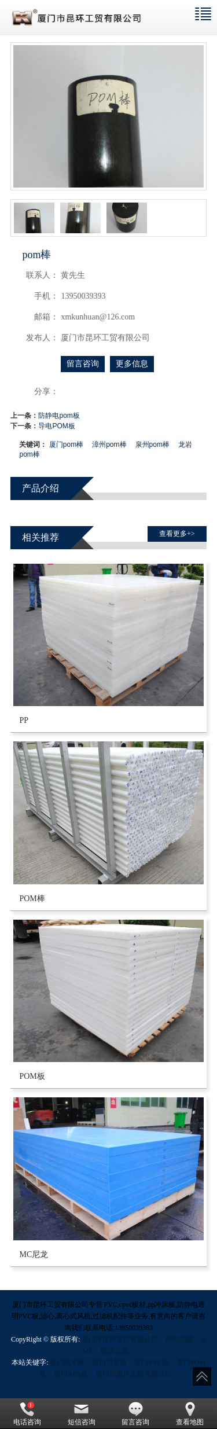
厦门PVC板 (151, 1362)
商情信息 (114, 1351)
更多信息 (132, 363)
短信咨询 (81, 1414)
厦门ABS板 (71, 1374)
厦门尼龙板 (109, 1362)
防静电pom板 (58, 416)
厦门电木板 (67, 1362)
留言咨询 (83, 363)
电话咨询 (27, 1414)
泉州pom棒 (152, 444)
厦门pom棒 (66, 444)
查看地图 (190, 1414)
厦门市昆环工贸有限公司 (120, 1339)
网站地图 (179, 1339)
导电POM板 (56, 426)
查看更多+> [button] (177, 534)
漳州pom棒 (109, 444)
